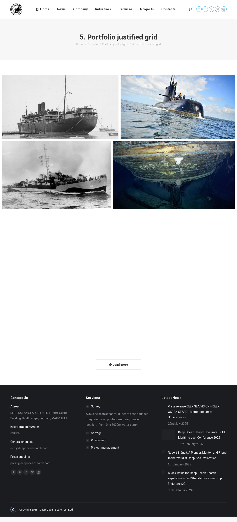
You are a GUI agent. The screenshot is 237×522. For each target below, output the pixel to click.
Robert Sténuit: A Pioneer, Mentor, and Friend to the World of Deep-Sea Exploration (197, 455)
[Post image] (163, 405)
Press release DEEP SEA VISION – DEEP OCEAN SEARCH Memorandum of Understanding (194, 412)
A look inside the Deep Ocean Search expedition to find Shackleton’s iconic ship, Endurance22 (195, 478)
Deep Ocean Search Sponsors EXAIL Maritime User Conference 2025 (202, 435)
